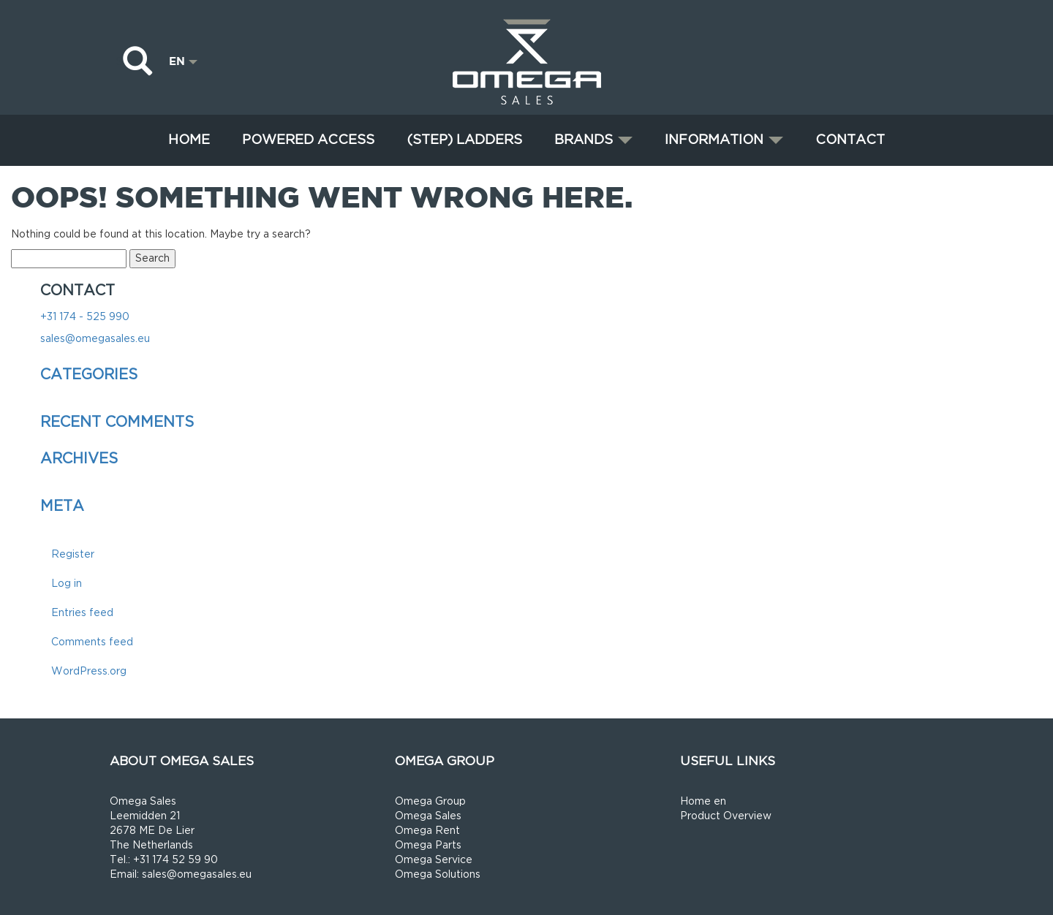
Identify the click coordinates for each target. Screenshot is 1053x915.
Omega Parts (428, 845)
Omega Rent (427, 830)
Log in (66, 583)
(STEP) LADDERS (464, 140)
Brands (593, 140)
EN (183, 61)
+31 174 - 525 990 (84, 317)
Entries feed (82, 613)
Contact (850, 140)
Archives (79, 459)
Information (724, 140)
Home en (703, 801)
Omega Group (430, 801)
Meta (62, 506)
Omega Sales (428, 816)
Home (189, 140)
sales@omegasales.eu (95, 338)
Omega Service (433, 860)
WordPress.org (89, 671)
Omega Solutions (437, 874)
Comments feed (92, 642)
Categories (88, 374)
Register (72, 554)
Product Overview (725, 816)
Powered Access (308, 140)
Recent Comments (117, 422)
